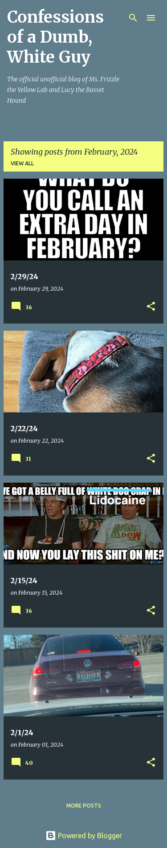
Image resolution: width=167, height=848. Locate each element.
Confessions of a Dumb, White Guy (55, 37)
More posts (83, 805)
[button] (151, 307)
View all (22, 163)
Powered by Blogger (83, 836)
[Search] (133, 17)
